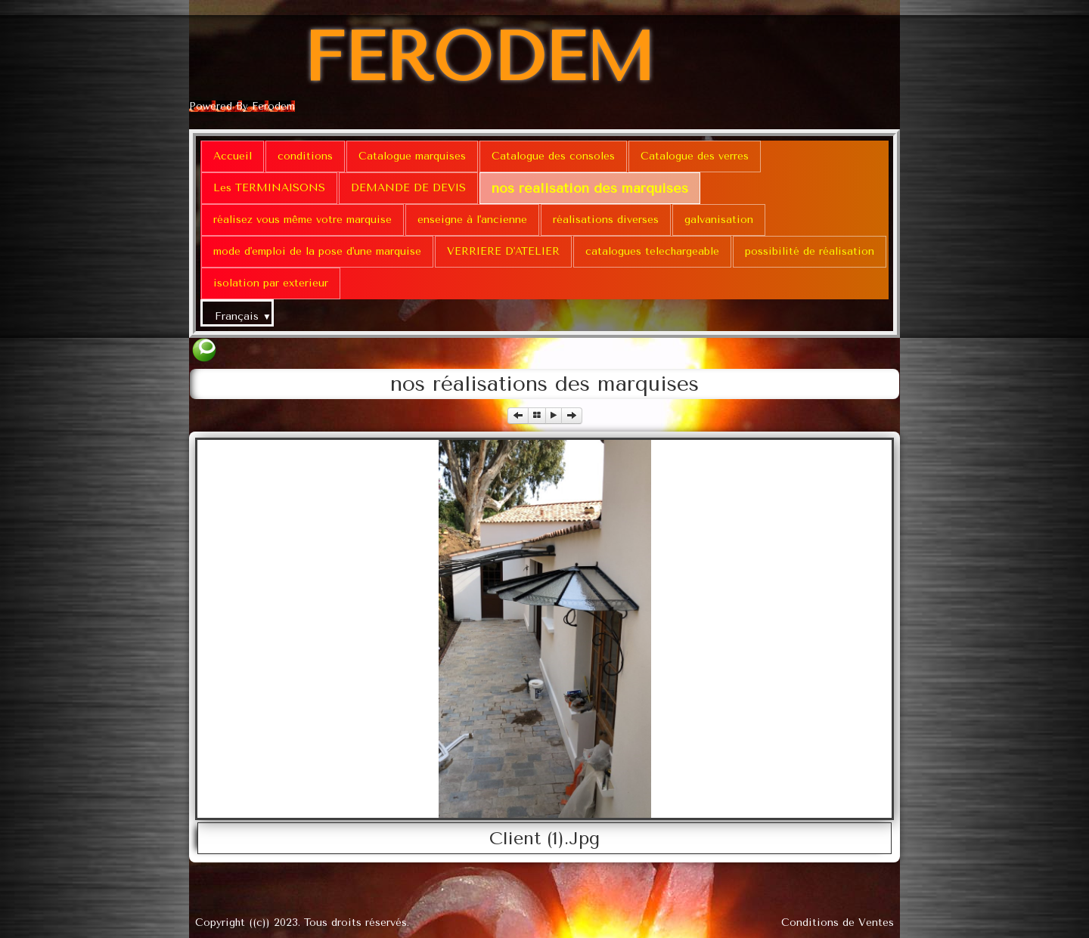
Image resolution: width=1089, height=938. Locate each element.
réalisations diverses (606, 219)
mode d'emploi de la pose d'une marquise (317, 251)
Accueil (232, 156)
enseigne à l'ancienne (472, 219)
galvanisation (718, 219)
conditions (305, 156)
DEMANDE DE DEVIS (408, 187)
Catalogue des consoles (553, 156)
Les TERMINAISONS (269, 187)
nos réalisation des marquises (590, 188)
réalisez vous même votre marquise (302, 219)
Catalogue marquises (412, 156)
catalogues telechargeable (652, 251)
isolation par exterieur (270, 283)
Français (243, 316)
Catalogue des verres (695, 156)
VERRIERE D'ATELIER (503, 251)
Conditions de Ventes (837, 922)
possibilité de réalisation (809, 251)
